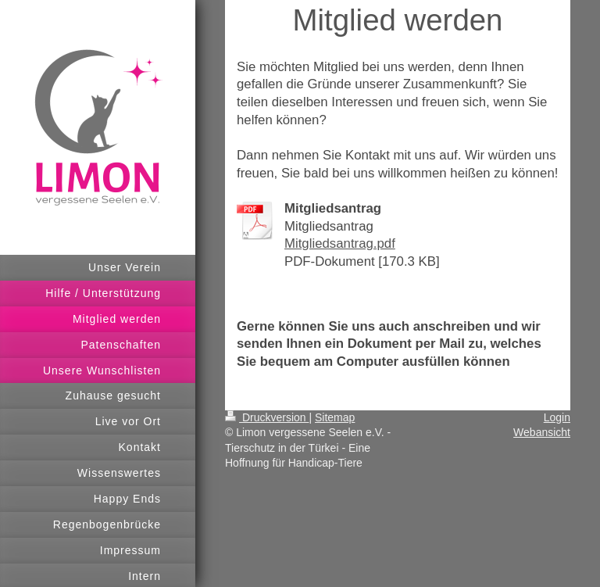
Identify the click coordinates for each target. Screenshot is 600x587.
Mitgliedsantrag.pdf (339, 243)
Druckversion (267, 417)
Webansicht (541, 432)
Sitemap (335, 417)
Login (557, 417)
